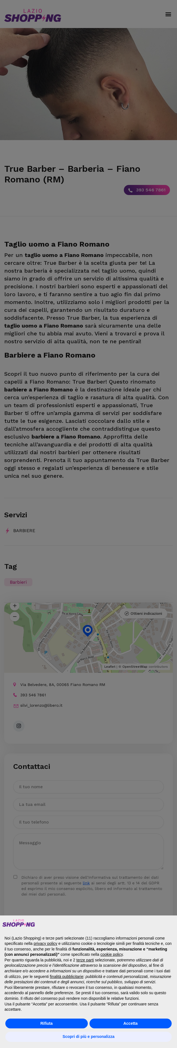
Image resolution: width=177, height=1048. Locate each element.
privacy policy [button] (45, 943)
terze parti (85, 960)
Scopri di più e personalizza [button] (88, 1036)
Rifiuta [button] (46, 1023)
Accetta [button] (130, 1023)
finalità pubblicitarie (66, 976)
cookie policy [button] (111, 954)
